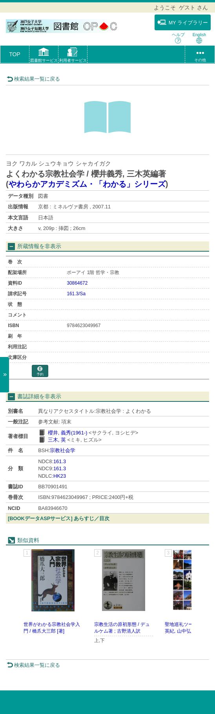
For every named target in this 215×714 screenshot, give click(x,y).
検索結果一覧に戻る (33, 79)
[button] (43, 56)
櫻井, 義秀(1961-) (67, 433)
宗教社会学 (62, 450)
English (199, 38)
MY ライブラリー (182, 22)
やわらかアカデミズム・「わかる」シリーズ (87, 184)
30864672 (77, 283)
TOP (14, 54)
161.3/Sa (76, 293)
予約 (40, 371)
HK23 (59, 476)
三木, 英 (57, 440)
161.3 (59, 461)
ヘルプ (178, 38)
